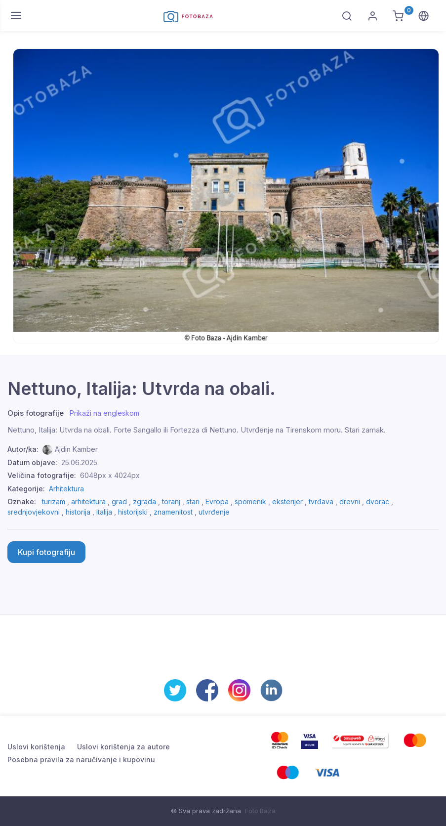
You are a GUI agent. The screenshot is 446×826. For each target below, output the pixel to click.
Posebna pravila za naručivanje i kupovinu (81, 759)
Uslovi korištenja (36, 746)
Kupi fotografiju (46, 552)
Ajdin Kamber (76, 449)
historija (78, 512)
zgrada (144, 501)
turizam (53, 501)
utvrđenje (214, 512)
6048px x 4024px (110, 475)
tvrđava (321, 501)
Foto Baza (260, 811)
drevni (349, 501)
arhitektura (88, 501)
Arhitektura (66, 488)
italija (104, 512)
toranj (171, 501)
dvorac (377, 501)
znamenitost (173, 512)
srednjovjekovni (33, 512)
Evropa (217, 501)
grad (119, 501)
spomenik (250, 501)
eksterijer (287, 501)
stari (193, 501)
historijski (133, 512)
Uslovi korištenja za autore (123, 746)
